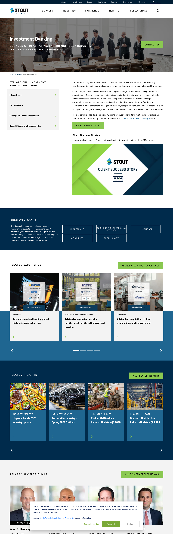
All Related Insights (146, 376)
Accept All (111, 524)
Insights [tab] (113, 11)
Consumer (77, 238)
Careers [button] (89, 2)
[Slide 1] (76, 350)
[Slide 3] (90, 350)
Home (12, 74)
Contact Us (152, 45)
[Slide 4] (97, 350)
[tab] (21, 11)
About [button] (64, 2)
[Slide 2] (83, 350)
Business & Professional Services (111, 229)
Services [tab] (47, 11)
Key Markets (102, 2)
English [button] (142, 2)
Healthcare (146, 229)
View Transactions (88, 125)
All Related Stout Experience (141, 266)
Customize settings (91, 524)
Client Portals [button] (127, 2)
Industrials (77, 229)
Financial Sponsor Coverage (137, 118)
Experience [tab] (92, 11)
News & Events (77, 2)
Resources (114, 2)
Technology (111, 238)
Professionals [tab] (138, 11)
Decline (130, 524)
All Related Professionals (142, 474)
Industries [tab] (69, 11)
